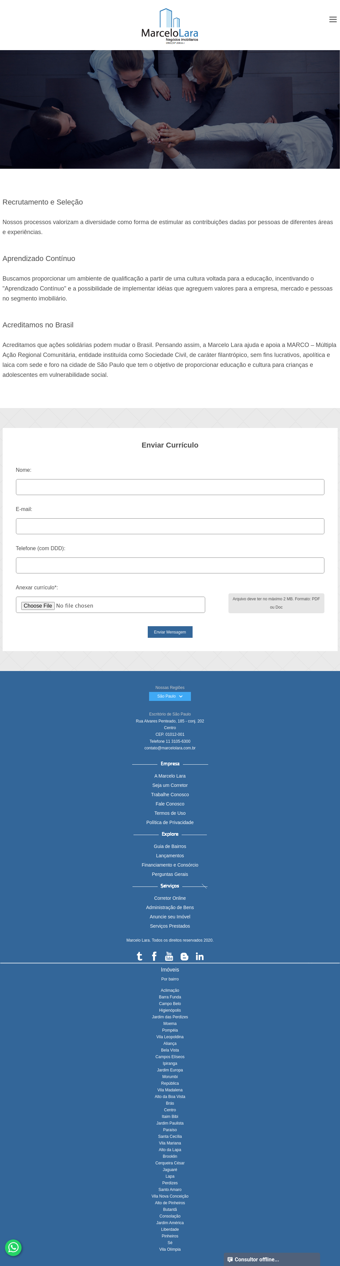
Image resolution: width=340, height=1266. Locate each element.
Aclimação (170, 990)
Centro (170, 1110)
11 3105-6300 (178, 741)
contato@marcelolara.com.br (170, 748)
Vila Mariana (170, 1143)
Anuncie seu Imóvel (170, 916)
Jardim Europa (170, 1070)
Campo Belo (170, 1003)
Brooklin (170, 1156)
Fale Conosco (170, 803)
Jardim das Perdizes (170, 1017)
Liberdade (170, 1229)
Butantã (170, 1209)
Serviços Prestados (170, 926)
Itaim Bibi (170, 1116)
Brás (170, 1103)
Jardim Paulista (170, 1123)
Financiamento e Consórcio (170, 865)
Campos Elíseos (169, 1057)
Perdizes (170, 1183)
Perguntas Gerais (170, 874)
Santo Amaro (169, 1189)
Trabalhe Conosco (170, 794)
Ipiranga (170, 1063)
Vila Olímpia (170, 1249)
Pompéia (170, 1030)
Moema (170, 1023)
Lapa (170, 1176)
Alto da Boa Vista (170, 1096)
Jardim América (170, 1223)
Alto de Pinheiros (170, 1203)
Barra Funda (170, 997)
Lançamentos (170, 855)
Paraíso (170, 1130)
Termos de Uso (170, 813)
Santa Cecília (170, 1136)
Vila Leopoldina (170, 1037)
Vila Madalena (170, 1090)
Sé (170, 1242)
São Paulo (170, 696)
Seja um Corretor (170, 785)
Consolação (169, 1216)
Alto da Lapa (170, 1149)
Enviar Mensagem (170, 632)
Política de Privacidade (170, 822)
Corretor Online (170, 898)
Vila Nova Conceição (169, 1196)
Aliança (169, 1043)
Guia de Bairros (170, 846)
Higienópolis (170, 1010)
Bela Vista (170, 1050)
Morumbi (170, 1076)
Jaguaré (170, 1169)
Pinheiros (170, 1236)
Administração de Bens (170, 907)
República (170, 1083)
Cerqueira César (170, 1163)
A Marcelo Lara (170, 776)
